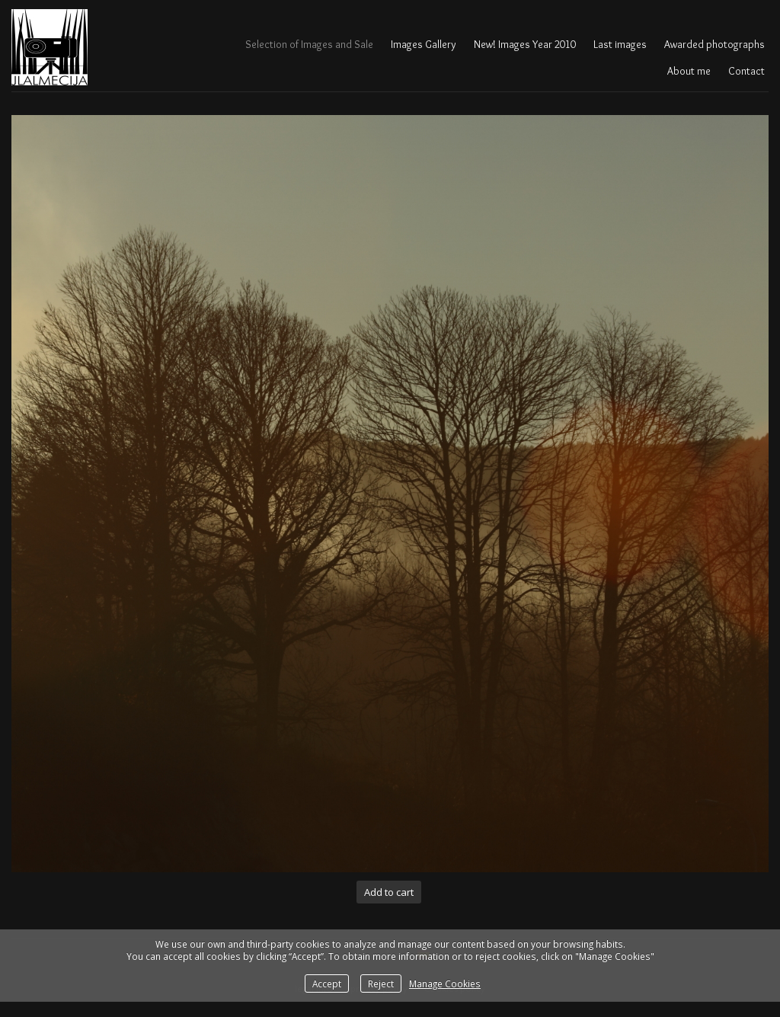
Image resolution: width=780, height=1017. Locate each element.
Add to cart (389, 892)
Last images (620, 44)
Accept (326, 983)
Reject (381, 983)
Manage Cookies (445, 983)
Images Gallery (423, 44)
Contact (746, 71)
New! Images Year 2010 (525, 44)
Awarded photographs (714, 44)
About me (689, 71)
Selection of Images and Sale (309, 44)
